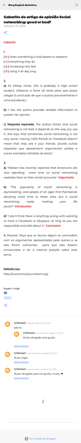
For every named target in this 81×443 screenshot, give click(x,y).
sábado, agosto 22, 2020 (39, 323)
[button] (5, 33)
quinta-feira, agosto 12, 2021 (49, 333)
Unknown (20, 323)
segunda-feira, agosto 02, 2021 (42, 353)
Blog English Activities (22, 5)
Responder (21, 346)
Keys (8, 298)
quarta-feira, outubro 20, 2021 (41, 369)
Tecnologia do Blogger (40, 438)
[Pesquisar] (77, 4)
